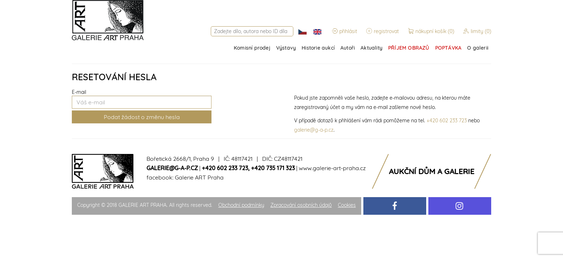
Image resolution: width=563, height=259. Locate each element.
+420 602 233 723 (447, 120)
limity (477, 31)
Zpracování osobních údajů (301, 205)
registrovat (382, 31)
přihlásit (344, 31)
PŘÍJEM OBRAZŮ (408, 48)
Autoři (347, 48)
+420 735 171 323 (273, 168)
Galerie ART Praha (199, 177)
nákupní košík (432, 31)
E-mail (79, 92)
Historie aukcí (318, 48)
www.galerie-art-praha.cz (332, 168)
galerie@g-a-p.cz (314, 130)
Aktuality (371, 48)
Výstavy (286, 48)
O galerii (477, 48)
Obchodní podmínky (241, 205)
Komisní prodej (252, 48)
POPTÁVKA (448, 48)
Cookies (347, 205)
